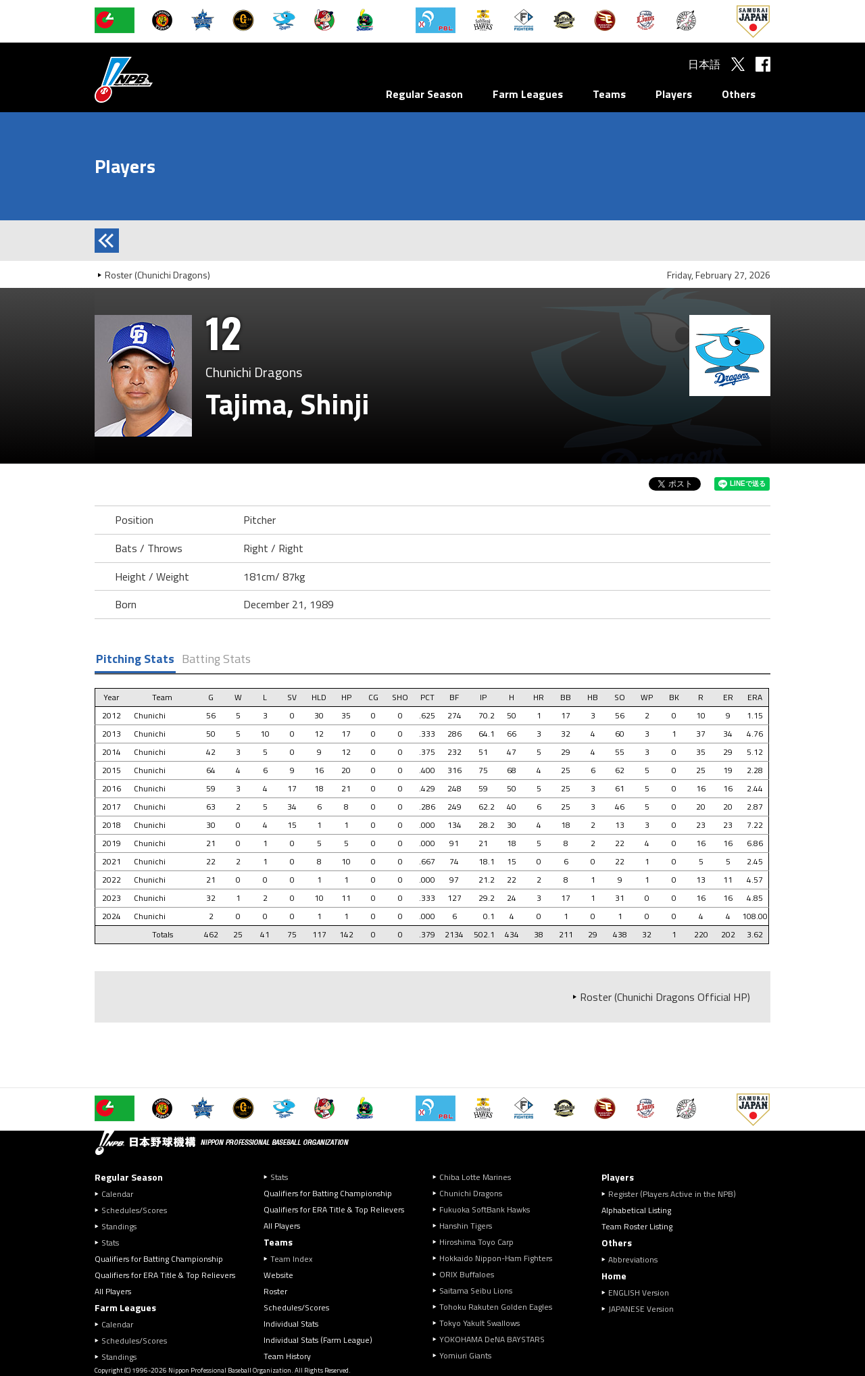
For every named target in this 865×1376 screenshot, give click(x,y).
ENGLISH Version (638, 1292)
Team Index (291, 1258)
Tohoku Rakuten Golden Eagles (495, 1306)
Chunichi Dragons (470, 1193)
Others (739, 94)
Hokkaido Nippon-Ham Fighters (495, 1258)
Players (674, 94)
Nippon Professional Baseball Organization (157, 79)
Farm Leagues (528, 94)
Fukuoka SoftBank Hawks (484, 1209)
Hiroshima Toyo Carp (476, 1241)
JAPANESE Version (641, 1308)
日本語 (704, 64)
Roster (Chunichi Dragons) (157, 275)
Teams (609, 94)
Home (613, 1276)
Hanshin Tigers (465, 1225)
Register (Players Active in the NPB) (676, 1193)
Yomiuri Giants (465, 1355)
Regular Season (424, 94)
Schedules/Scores (134, 1210)
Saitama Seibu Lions (475, 1290)
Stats (110, 1242)
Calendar (117, 1193)
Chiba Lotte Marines (475, 1177)
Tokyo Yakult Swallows (479, 1323)
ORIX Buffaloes (466, 1274)
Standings (119, 1226)
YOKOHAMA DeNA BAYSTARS (492, 1339)
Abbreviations (633, 1259)
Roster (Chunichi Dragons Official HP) (665, 997)
